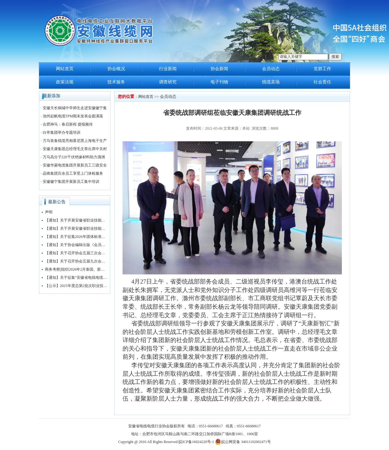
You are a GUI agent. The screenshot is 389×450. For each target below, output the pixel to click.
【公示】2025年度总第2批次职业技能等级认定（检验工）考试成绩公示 (76, 286)
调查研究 (168, 82)
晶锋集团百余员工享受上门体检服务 (73, 173)
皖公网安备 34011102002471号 (243, 442)
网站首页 (65, 68)
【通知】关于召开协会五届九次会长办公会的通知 (76, 261)
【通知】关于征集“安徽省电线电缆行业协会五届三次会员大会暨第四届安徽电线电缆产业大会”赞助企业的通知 (76, 277)
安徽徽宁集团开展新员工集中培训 (71, 181)
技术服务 (116, 82)
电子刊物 (219, 82)
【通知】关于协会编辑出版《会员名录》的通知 (76, 245)
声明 (48, 212)
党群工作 (322, 68)
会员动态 (271, 68)
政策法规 (65, 82)
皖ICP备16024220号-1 (196, 442)
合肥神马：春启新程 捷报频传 (68, 124)
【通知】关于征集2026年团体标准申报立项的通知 (76, 236)
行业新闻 (168, 68)
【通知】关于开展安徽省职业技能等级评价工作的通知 (76, 220)
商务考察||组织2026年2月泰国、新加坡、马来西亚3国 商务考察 (76, 269)
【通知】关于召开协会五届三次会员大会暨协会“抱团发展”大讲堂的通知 (76, 253)
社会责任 (322, 82)
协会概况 (116, 68)
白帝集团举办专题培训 (61, 132)
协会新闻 (219, 68)
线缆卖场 (271, 82)
